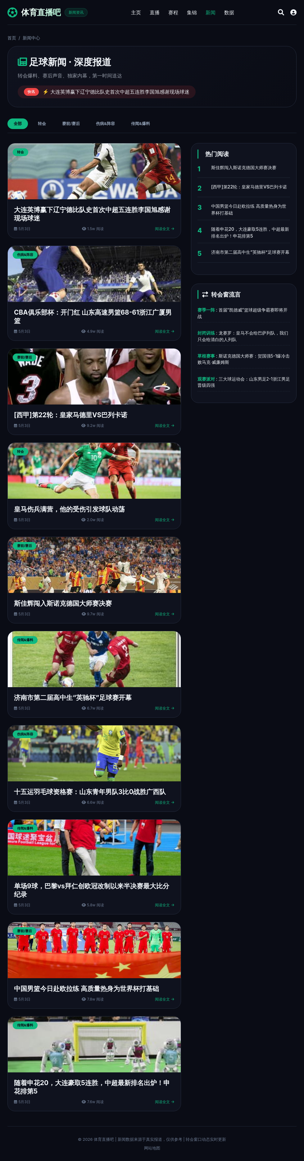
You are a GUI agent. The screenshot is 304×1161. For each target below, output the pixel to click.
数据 (229, 12)
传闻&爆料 (140, 123)
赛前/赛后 (71, 123)
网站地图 (152, 1147)
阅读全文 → (165, 228)
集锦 (192, 12)
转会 (42, 123)
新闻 (211, 12)
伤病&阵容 (105, 123)
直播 (155, 12)
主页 (136, 12)
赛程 (173, 12)
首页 (11, 37)
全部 (18, 123)
